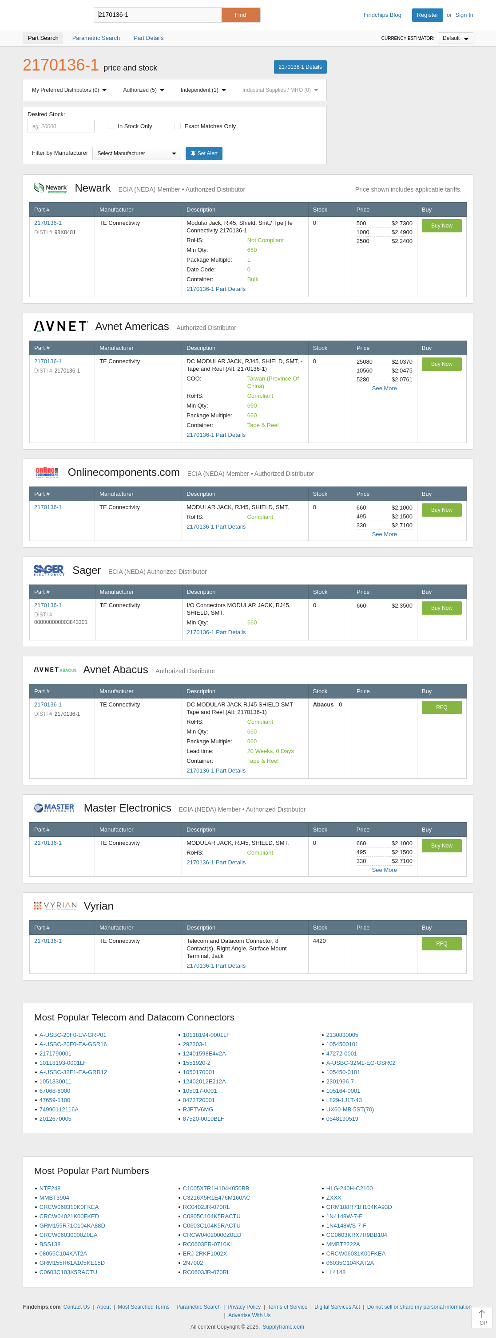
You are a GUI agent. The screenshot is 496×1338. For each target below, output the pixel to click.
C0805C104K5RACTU (212, 1216)
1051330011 (55, 1081)
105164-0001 (343, 1090)
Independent (205, 90)
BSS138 (50, 1244)
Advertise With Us (249, 1315)
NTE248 (50, 1188)
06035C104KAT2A (350, 1263)
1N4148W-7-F (344, 1216)
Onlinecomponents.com (174, 472)
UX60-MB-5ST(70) (350, 1109)
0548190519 (342, 1118)
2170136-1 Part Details (216, 289)
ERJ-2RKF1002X (205, 1253)
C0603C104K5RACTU (212, 1225)
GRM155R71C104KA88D (72, 1225)
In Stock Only (130, 126)
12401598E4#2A (204, 1053)
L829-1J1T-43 (344, 1100)
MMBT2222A (343, 1244)
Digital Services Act (337, 1307)
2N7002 (193, 1263)
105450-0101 (343, 1072)
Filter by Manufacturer (60, 152)
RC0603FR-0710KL (208, 1244)
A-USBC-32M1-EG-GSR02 (361, 1062)
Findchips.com (51, 15)
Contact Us (76, 1307)
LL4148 (335, 1272)
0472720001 (199, 1100)
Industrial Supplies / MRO (282, 90)
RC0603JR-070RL (206, 1272)
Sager (120, 570)
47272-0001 (341, 1053)
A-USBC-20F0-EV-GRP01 (73, 1035)
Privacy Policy (244, 1307)
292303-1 (195, 1044)
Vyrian (78, 906)
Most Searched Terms (144, 1307)
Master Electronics (170, 808)
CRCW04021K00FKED (69, 1216)
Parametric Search (198, 1307)
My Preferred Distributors (71, 90)
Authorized (145, 90)
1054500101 (342, 1044)
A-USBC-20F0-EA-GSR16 (73, 1044)
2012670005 (55, 1118)
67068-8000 (55, 1090)
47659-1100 (55, 1100)
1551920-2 (196, 1062)
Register (427, 15)
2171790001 (55, 1053)
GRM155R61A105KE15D (72, 1263)
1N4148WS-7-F (346, 1225)
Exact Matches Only (205, 126)
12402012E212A (204, 1081)
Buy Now (441, 226)
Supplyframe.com (283, 1327)
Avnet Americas (135, 326)
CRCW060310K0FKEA (69, 1207)
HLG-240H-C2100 (349, 1188)
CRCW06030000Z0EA (69, 1235)
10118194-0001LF (206, 1035)
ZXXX (333, 1197)
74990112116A (59, 1109)
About (104, 1307)
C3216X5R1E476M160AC (216, 1197)
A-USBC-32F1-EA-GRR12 (73, 1072)
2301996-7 (340, 1081)
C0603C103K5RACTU (68, 1272)
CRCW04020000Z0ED (212, 1235)
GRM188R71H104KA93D (359, 1207)
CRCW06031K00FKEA (356, 1253)
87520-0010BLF (203, 1118)
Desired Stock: (61, 122)
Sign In (464, 15)
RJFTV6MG (198, 1109)
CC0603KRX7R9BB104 (356, 1235)
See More (384, 388)
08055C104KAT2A (63, 1253)
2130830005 (342, 1035)
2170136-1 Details (300, 67)
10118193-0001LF (63, 1062)
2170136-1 (48, 223)
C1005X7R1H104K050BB (216, 1188)
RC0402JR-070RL (206, 1207)
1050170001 (199, 1072)
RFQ (441, 707)
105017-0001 (200, 1090)
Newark (139, 188)
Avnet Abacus (124, 669)
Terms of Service (287, 1307)
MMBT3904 (54, 1197)
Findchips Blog (382, 15)
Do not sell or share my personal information (419, 1307)
